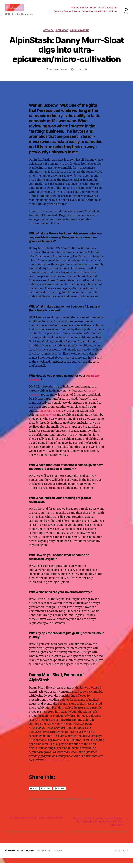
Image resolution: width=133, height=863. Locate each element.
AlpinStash (37, 803)
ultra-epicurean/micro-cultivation (77, 803)
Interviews (62, 34)
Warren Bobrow (79, 9)
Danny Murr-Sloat (52, 803)
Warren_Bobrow (59, 73)
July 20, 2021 (81, 73)
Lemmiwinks (48, 419)
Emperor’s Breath (51, 415)
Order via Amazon (107, 9)
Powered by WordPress (51, 855)
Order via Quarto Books (94, 13)
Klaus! (93, 9)
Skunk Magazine (80, 34)
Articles (113, 13)
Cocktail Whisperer (25, 855)
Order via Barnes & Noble (67, 13)
